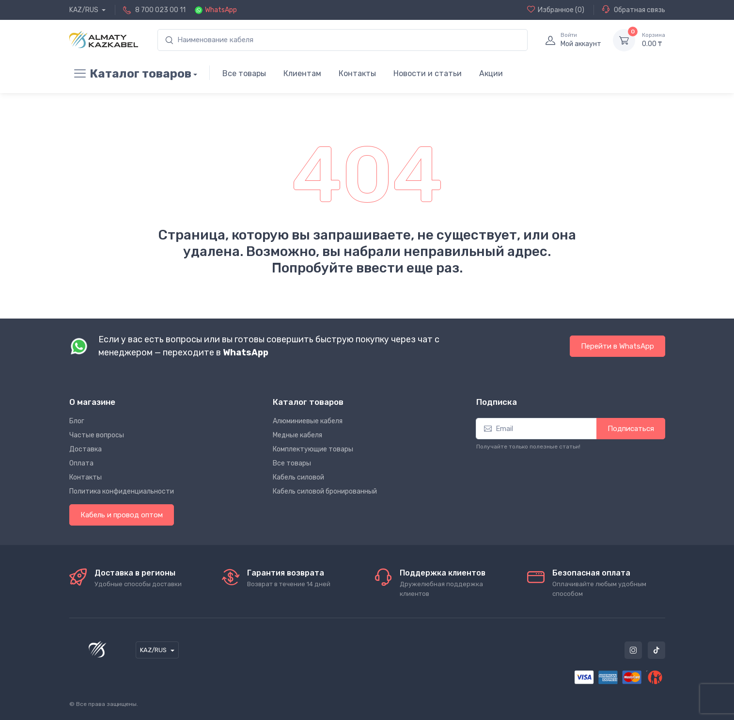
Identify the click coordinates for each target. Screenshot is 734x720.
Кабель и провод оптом (121, 515)
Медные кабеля (297, 435)
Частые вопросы (96, 435)
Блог (76, 421)
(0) (555, 9)
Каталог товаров (130, 73)
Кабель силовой (298, 477)
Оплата (81, 463)
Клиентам (302, 73)
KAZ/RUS (84, 10)
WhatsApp (221, 10)
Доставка (85, 449)
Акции (491, 73)
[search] (342, 40)
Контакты (357, 73)
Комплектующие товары (313, 449)
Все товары (244, 73)
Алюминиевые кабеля (308, 421)
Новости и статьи (427, 73)
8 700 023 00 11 (160, 10)
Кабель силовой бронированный (325, 491)
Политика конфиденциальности (121, 491)
